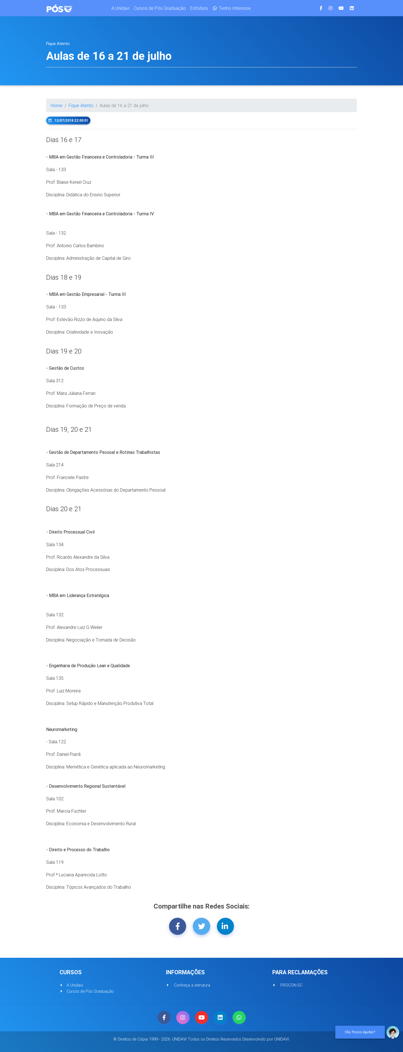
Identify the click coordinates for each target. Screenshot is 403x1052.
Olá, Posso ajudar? (360, 1032)
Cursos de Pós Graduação (160, 9)
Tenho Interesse (231, 9)
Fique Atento (81, 105)
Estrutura (199, 9)
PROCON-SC (287, 985)
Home (56, 105)
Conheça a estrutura (188, 985)
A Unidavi (120, 9)
